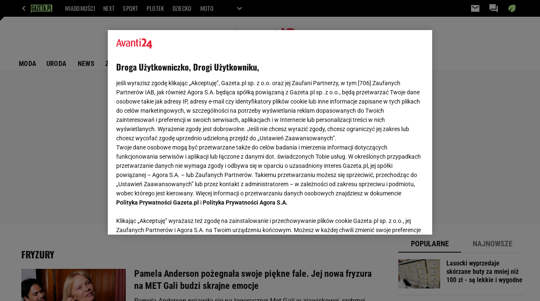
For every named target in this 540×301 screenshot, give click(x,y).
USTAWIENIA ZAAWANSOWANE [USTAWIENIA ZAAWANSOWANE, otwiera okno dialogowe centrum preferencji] (171, 218)
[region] (270, 132)
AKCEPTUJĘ (395, 218)
